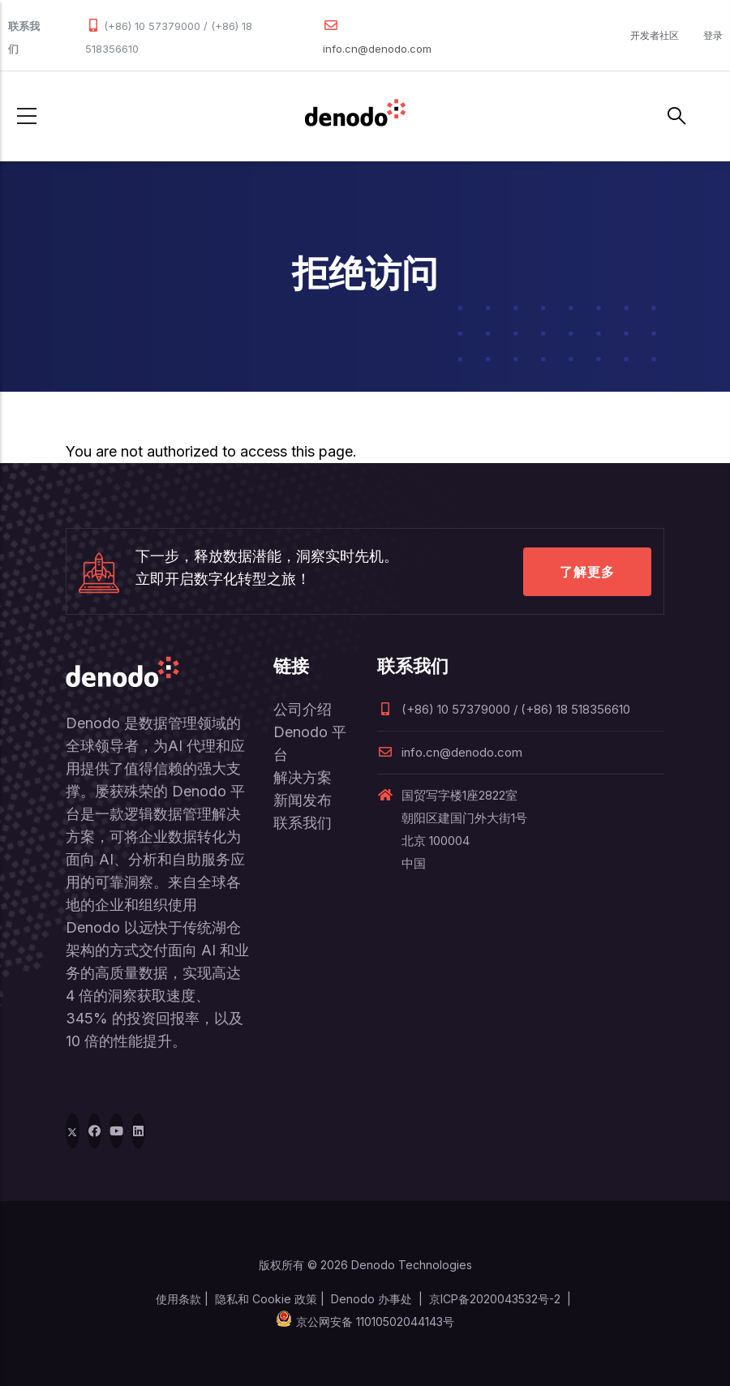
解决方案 (302, 777)
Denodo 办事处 (371, 1299)
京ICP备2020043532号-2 (494, 1299)
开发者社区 (654, 35)
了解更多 (587, 572)
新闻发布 (302, 800)
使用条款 (178, 1299)
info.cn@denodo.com (377, 48)
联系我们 (302, 822)
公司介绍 (302, 709)
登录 (713, 35)
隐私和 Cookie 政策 (266, 1299)
